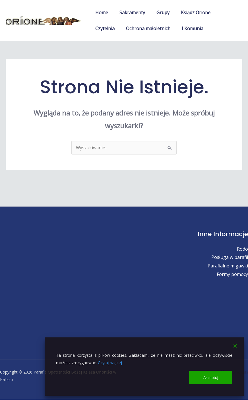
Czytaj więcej (110, 362)
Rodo (242, 249)
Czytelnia (221, 12)
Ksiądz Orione (187, 12)
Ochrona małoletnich (116, 28)
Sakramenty (129, 12)
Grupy (157, 12)
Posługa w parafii (229, 257)
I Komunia (158, 28)
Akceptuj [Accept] (211, 377)
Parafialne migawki (228, 266)
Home (100, 12)
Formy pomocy (232, 274)
